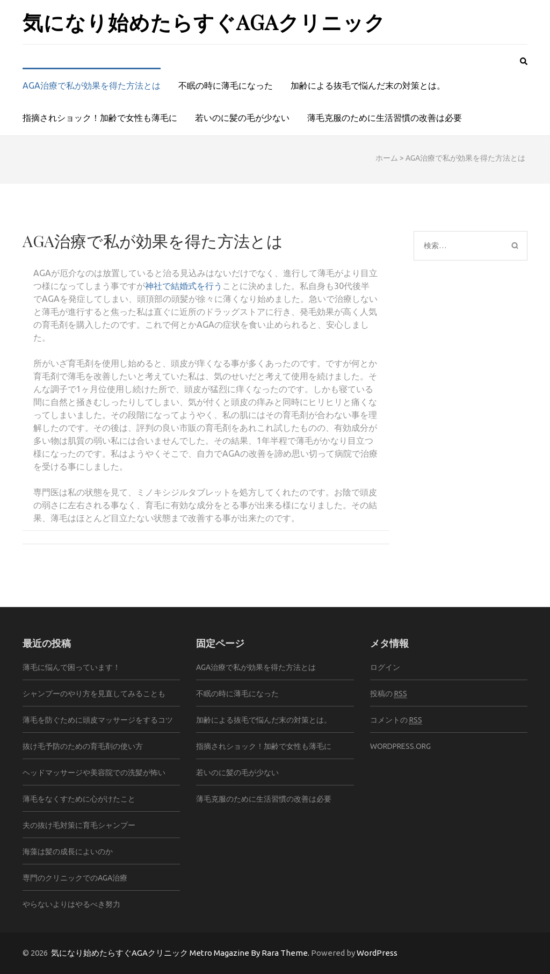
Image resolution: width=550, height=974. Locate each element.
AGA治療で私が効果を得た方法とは (92, 85)
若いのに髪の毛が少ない (242, 117)
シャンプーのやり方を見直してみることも (94, 693)
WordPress (377, 952)
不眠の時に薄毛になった (225, 85)
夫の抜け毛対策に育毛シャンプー (79, 825)
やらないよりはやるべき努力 (71, 904)
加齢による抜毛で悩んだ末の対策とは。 (368, 85)
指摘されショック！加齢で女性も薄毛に (100, 117)
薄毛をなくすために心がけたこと (79, 799)
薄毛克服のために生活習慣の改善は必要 (384, 117)
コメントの (396, 720)
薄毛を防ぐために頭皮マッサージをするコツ (98, 720)
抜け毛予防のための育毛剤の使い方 (83, 746)
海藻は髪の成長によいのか (68, 851)
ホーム (386, 158)
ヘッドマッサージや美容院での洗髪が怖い (94, 772)
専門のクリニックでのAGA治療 (75, 878)
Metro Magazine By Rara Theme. (250, 952)
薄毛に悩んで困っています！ (71, 667)
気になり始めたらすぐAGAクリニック (204, 21)
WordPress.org (400, 746)
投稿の (388, 693)
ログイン (385, 667)
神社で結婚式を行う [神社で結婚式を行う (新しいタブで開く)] (183, 286)
